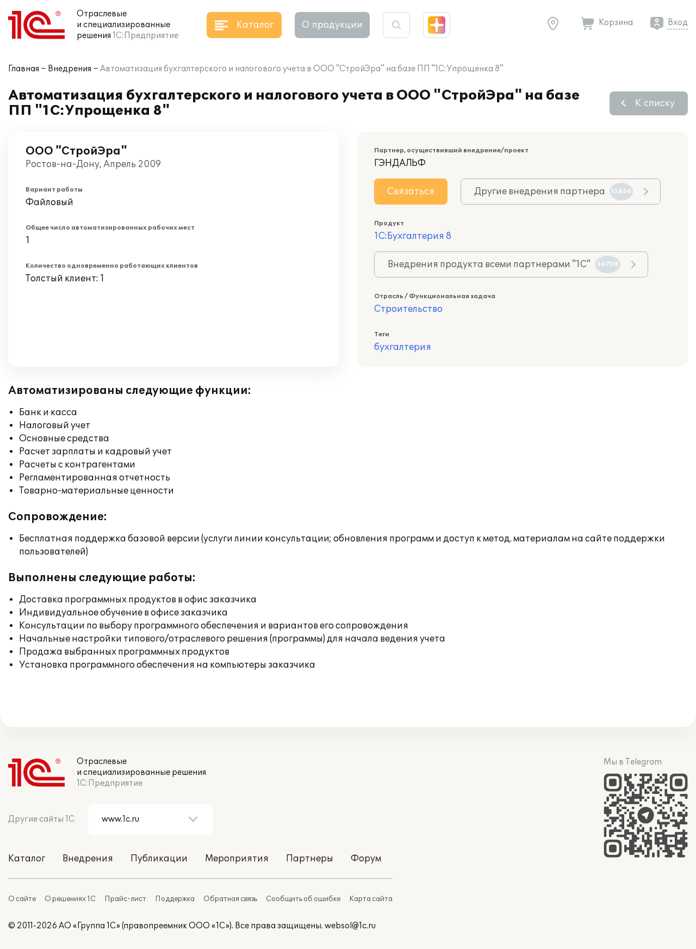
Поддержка (175, 899)
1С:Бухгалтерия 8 (412, 236)
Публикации (159, 858)
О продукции (332, 25)
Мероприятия (237, 858)
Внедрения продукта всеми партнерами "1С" (504, 264)
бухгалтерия (402, 347)
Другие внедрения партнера (553, 191)
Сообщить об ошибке (303, 899)
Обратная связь (230, 899)
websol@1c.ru (350, 925)
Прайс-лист (125, 899)
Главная (23, 68)
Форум (366, 858)
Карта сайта (371, 899)
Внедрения (69, 68)
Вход (678, 22)
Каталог (26, 858)
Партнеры (309, 858)
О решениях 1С (70, 899)
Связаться (410, 191)
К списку (655, 103)
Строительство (408, 309)
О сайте (22, 899)
